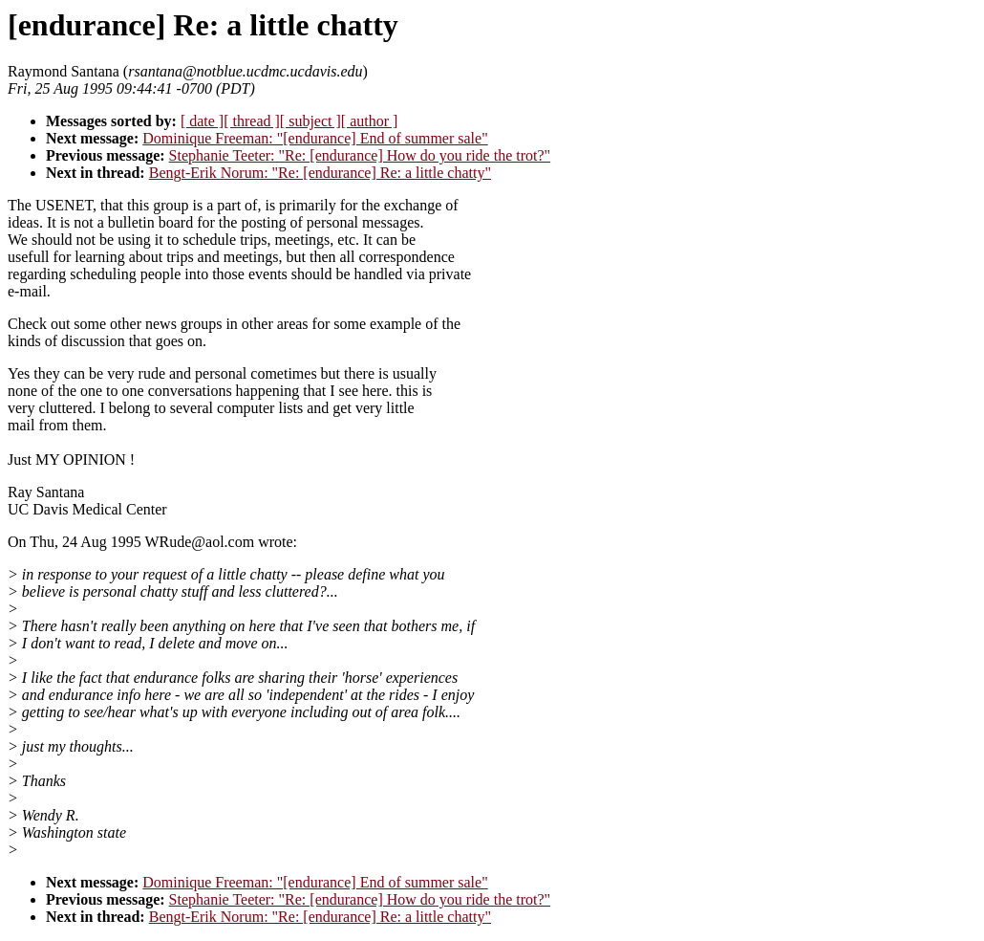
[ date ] (202, 121)
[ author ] (369, 121)
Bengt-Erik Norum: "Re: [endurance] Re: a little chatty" (320, 172)
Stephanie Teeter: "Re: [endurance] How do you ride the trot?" (360, 155)
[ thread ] (252, 121)
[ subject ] (310, 121)
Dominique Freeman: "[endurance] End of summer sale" (314, 138)
